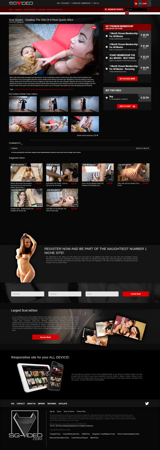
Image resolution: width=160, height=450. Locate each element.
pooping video (34, 87)
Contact (21, 401)
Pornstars (76, 3)
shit (72, 87)
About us (31, 401)
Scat (27, 87)
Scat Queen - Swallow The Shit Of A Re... (51, 9)
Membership (85, 3)
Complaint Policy (55, 432)
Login (144, 3)
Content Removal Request (79, 435)
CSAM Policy (86, 432)
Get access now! (127, 76)
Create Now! (136, 291)
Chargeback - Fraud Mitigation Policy (103, 432)
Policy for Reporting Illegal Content (128, 432)
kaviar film (56, 87)
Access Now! (45, 335)
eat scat (68, 87)
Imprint (41, 401)
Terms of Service (69, 409)
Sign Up (52, 409)
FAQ (12, 401)
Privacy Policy (81, 409)
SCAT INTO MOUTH (30, 9)
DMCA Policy (94, 435)
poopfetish (49, 87)
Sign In (59, 409)
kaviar (62, 87)
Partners (51, 401)
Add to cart (125, 104)
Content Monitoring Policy (71, 432)
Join (140, 3)
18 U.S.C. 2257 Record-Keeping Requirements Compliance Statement (71, 423)
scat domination (19, 87)
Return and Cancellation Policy (59, 435)
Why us (96, 3)
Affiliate (63, 401)
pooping (42, 87)
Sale (58, 3)
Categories (65, 3)
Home (10, 9)
